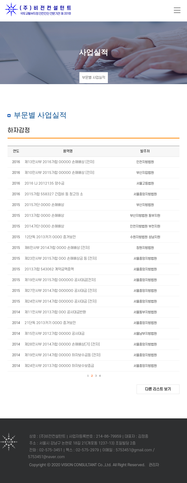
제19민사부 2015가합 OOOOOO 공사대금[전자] (60, 280)
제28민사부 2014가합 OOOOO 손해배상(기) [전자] (62, 344)
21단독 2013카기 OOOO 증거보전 (50, 323)
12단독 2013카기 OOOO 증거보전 (50, 237)
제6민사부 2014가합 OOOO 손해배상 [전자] (57, 248)
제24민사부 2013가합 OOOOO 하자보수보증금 (59, 366)
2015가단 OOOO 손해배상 (44, 205)
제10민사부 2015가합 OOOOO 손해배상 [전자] (59, 173)
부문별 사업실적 (93, 78)
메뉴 (177, 10)
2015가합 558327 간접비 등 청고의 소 (54, 194)
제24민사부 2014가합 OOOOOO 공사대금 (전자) (61, 301)
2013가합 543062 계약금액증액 (49, 269)
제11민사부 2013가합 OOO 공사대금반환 (55, 312)
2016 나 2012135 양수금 (44, 183)
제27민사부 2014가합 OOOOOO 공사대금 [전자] (61, 291)
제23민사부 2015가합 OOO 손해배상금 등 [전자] (61, 258)
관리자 (154, 465)
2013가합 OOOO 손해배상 (44, 216)
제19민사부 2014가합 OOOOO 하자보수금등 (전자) (63, 355)
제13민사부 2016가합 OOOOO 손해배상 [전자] (59, 162)
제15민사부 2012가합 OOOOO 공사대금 (54, 334)
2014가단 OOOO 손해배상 (44, 226)
